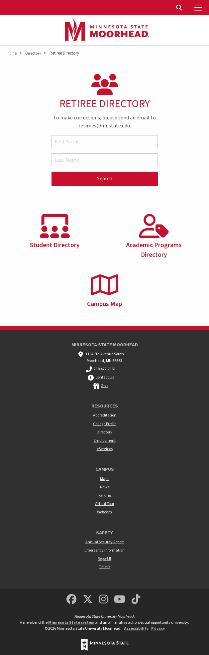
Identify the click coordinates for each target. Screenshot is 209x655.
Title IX (104, 567)
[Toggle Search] (180, 7)
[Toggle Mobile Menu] (199, 7)
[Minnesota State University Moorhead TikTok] (136, 599)
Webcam (104, 512)
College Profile (104, 424)
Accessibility (136, 628)
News (104, 487)
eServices (105, 449)
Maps (104, 479)
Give (104, 386)
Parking (104, 495)
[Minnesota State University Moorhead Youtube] (119, 599)
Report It (104, 559)
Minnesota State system (71, 622)
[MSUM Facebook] (71, 599)
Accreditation (104, 415)
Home (12, 53)
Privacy (158, 628)
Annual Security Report (104, 542)
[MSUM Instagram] (103, 599)
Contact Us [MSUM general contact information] (104, 377)
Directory (33, 53)
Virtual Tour (104, 504)
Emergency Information (104, 550)
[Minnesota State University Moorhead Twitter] (87, 599)
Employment (105, 440)
